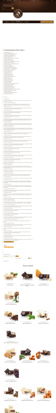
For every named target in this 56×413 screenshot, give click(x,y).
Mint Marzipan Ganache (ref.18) (38, 101)
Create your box (47, 13)
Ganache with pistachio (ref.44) (38, 156)
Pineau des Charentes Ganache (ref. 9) (39, 72)
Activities (27, 13)
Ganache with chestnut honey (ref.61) (47, 366)
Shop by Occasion (20, 13)
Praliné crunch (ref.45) (8, 350)
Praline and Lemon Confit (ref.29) (39, 143)
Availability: (34, 240)
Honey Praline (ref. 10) (37, 76)
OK (12, 8)
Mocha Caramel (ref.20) (37, 111)
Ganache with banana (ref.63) (38, 202)
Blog (19, 0)
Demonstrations (9, 0)
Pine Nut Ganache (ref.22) (38, 120)
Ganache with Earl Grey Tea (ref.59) (39, 188)
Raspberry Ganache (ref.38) (38, 152)
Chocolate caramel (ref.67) (38, 219)
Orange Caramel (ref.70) (47, 396)
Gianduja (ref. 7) (36, 68)
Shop (4, 0)
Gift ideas (13, 13)
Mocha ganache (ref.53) (37, 179)
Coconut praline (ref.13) (37, 81)
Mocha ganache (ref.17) (34, 289)
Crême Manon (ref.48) (37, 170)
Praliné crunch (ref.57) (37, 184)
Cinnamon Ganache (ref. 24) (38, 129)
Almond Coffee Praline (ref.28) (47, 320)
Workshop (15, 0)
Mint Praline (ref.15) (37, 90)
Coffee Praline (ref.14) (37, 85)
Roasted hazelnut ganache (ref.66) (39, 215)
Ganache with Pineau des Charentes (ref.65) (40, 211)
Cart (47, 5)
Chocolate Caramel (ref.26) (38, 134)
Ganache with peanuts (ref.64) (38, 206)
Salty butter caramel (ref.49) (38, 231)
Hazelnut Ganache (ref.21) (34, 304)
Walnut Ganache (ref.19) (37, 106)
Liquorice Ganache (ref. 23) (38, 125)
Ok (46, 247)
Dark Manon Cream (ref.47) (38, 164)
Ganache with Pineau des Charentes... (47, 381)
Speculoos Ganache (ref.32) (38, 147)
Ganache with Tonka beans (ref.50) (39, 175)
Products (7, 13)
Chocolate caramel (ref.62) (38, 197)
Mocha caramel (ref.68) (37, 223)
